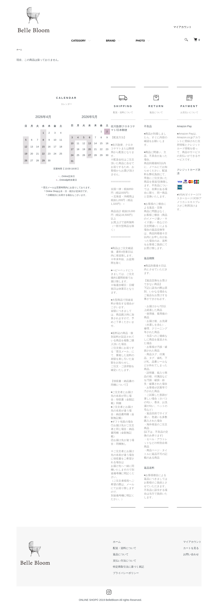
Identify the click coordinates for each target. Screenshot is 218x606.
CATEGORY (78, 40)
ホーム (19, 50)
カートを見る (194, 548)
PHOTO (140, 40)
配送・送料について (133, 548)
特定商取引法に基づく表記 (137, 567)
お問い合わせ (194, 554)
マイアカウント (182, 26)
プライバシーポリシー (135, 573)
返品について (129, 554)
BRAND (110, 40)
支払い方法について (133, 561)
